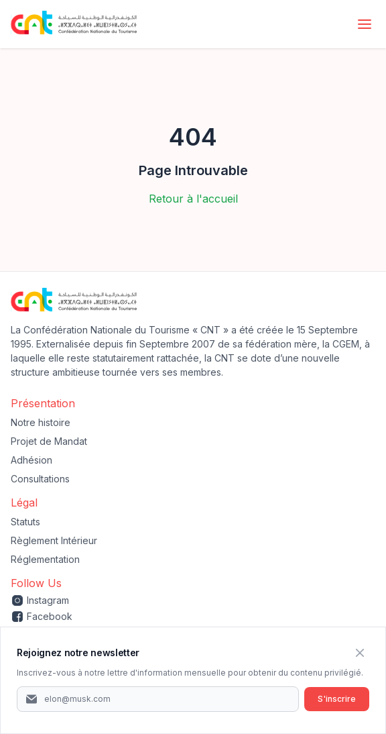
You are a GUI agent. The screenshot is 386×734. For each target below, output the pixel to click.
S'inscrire (337, 699)
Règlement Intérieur (54, 540)
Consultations (40, 478)
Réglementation (45, 559)
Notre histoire (40, 422)
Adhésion (31, 460)
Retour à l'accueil (193, 198)
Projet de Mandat (49, 441)
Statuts (25, 521)
